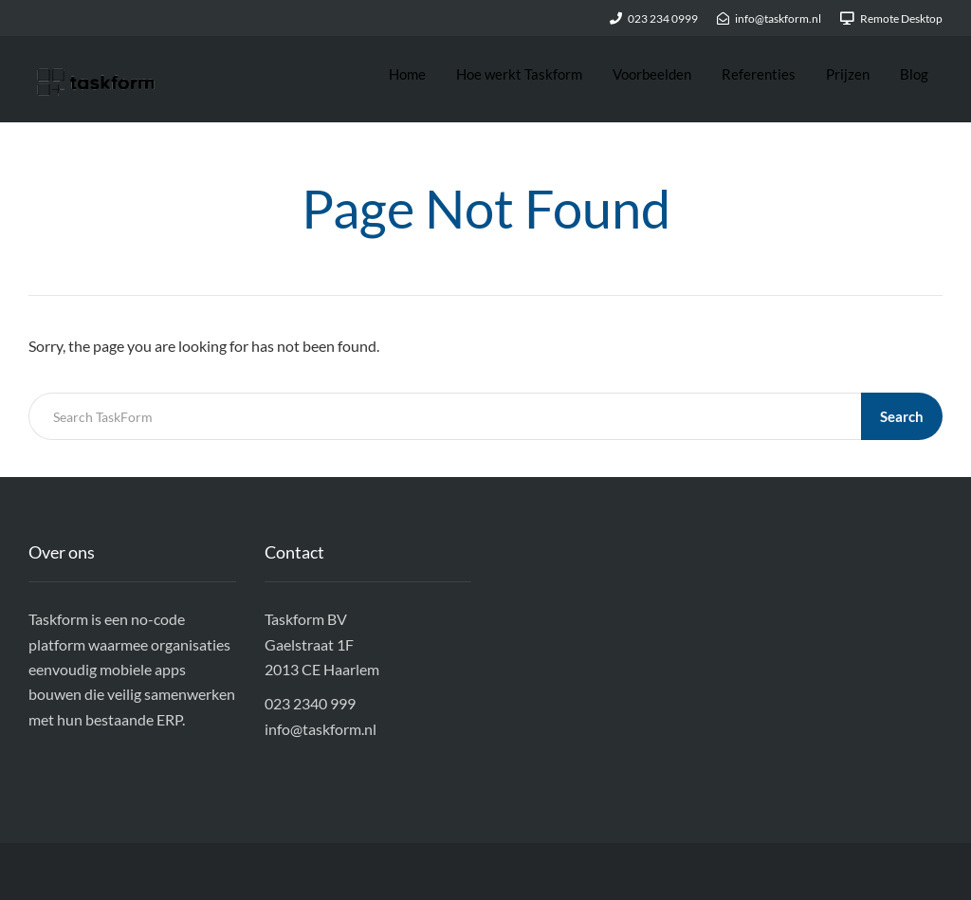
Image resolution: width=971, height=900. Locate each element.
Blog (914, 74)
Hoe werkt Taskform (519, 74)
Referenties (759, 74)
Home (407, 74)
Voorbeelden (652, 74)
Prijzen (848, 74)
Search (902, 416)
